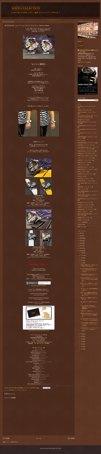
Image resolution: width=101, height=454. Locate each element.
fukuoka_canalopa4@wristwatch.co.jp (41, 278)
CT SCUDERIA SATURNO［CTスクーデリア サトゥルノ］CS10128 (89, 270)
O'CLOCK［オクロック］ (84, 178)
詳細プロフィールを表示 (84, 62)
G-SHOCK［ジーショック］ (85, 145)
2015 (81, 250)
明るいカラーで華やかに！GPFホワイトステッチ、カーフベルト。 (89, 285)
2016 (81, 248)
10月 (82, 257)
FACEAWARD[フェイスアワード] (86, 142)
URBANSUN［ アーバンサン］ (86, 209)
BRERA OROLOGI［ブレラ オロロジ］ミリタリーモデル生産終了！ (89, 279)
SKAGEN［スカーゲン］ (84, 202)
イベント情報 (81, 222)
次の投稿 (6, 438)
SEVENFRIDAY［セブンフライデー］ (88, 198)
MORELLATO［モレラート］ (85, 174)
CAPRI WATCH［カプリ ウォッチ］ (87, 125)
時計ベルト (81, 226)
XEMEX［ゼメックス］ (84, 217)
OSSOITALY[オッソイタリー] (85, 180)
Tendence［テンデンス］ (84, 204)
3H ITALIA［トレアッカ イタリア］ (18, 390)
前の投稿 (71, 438)
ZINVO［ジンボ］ (82, 220)
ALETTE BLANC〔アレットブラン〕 (87, 112)
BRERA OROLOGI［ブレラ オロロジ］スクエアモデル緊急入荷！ (89, 315)
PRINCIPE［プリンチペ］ (85, 187)
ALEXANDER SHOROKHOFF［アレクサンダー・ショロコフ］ (88, 116)
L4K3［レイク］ (82, 164)
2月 (82, 346)
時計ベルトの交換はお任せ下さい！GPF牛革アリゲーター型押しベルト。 (89, 294)
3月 (82, 344)
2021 (81, 235)
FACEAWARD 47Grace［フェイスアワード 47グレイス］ (89, 275)
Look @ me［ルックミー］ (85, 167)
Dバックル (80, 140)
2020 (81, 238)
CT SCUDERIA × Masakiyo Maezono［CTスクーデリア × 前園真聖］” (89, 307)
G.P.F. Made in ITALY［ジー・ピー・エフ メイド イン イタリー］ (88, 148)
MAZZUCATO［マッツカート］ (86, 169)
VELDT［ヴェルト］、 (84, 211)
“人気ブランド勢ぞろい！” (87, 311)
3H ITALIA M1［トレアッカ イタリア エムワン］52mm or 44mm (89, 329)
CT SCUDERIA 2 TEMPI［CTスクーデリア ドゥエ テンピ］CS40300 (89, 324)
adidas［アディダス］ (83, 110)
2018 (81, 243)
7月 (82, 334)
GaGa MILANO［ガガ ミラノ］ (86, 151)
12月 (82, 252)
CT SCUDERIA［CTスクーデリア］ (87, 129)
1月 (82, 349)
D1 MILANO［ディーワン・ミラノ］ (87, 133)
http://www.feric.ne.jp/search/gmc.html (38, 330)
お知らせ (80, 224)
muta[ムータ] (81, 176)
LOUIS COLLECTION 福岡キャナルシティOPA (88, 51)
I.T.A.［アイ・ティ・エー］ (85, 158)
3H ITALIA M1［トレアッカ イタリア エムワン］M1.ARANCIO (89, 319)
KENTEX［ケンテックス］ (85, 160)
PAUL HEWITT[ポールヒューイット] (87, 183)
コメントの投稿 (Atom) (12, 442)
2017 (81, 245)
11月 (82, 255)
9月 (82, 260)
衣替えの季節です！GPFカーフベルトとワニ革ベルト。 (89, 265)
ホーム (38, 438)
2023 (81, 233)
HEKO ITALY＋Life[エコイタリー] (86, 155)
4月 (82, 341)
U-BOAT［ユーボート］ (84, 207)
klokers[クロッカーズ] (83, 162)
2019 (81, 240)
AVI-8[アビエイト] (82, 119)
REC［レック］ (82, 189)
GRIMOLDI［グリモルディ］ (85, 153)
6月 (82, 336)
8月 (82, 262)
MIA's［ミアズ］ (82, 171)
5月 (82, 339)
